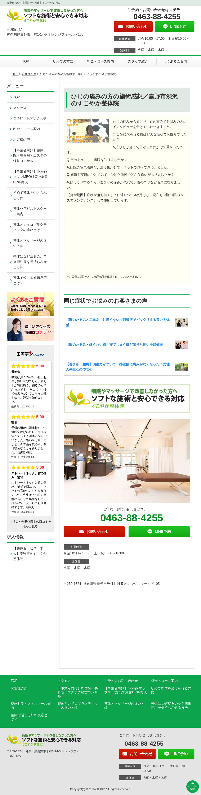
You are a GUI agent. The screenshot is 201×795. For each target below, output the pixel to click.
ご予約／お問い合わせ (30, 118)
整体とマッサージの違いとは (30, 243)
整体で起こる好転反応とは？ (30, 280)
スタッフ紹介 (138, 61)
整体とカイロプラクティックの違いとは (30, 227)
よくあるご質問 (175, 61)
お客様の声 (29, 74)
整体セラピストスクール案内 (30, 211)
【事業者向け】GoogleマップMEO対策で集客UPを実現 (30, 177)
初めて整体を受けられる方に (30, 195)
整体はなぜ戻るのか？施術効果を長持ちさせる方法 (30, 262)
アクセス (20, 108)
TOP (25, 61)
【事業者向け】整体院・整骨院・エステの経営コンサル (30, 155)
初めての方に (63, 61)
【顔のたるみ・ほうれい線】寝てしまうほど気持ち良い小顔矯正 (114, 344)
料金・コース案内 (100, 61)
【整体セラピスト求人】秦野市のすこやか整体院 (30, 553)
